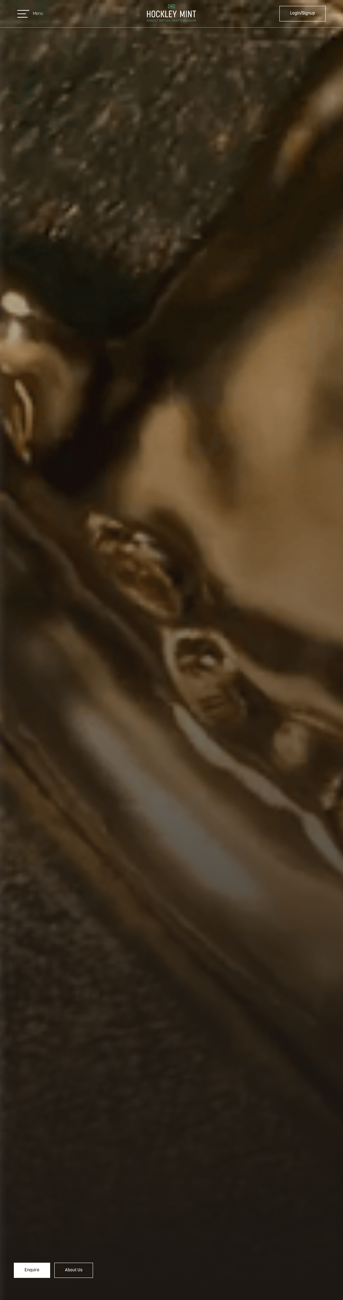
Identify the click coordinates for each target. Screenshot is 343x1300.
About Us (73, 1270)
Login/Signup (302, 13)
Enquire (32, 1270)
